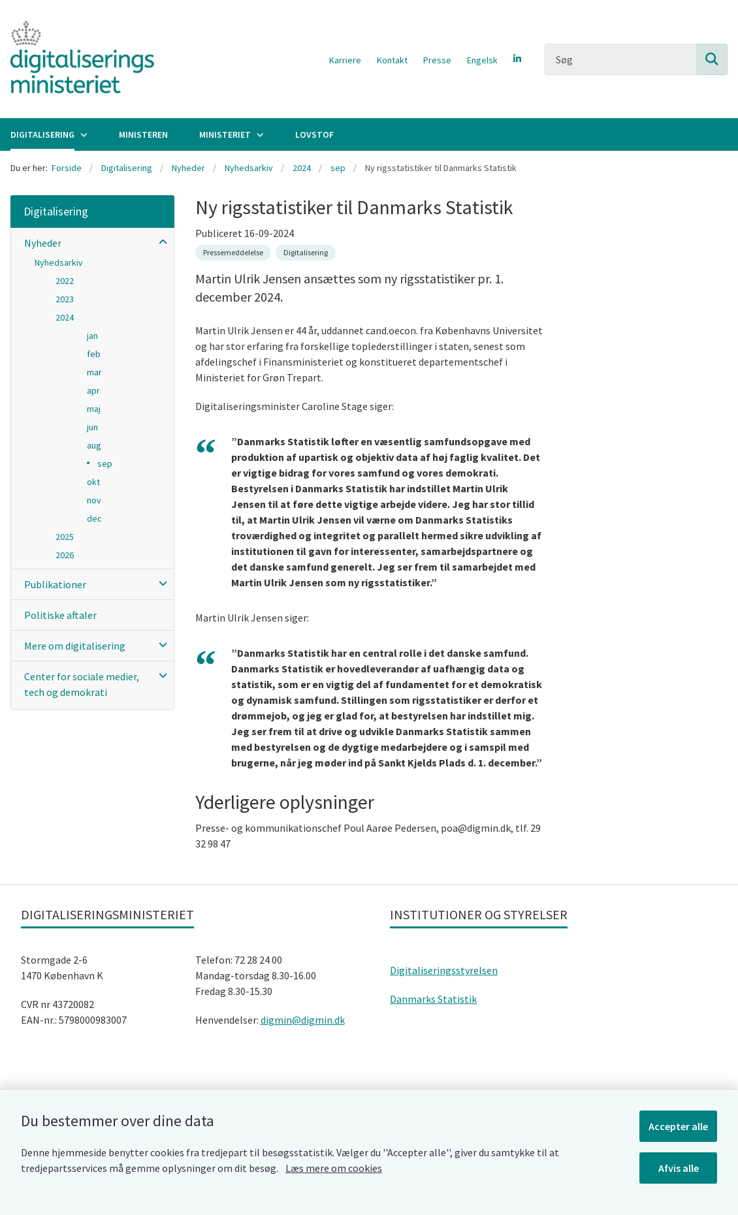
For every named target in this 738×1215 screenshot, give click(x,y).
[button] (159, 241)
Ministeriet (225, 134)
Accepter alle (678, 1126)
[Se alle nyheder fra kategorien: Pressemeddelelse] (233, 252)
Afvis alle (678, 1168)
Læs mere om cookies (333, 1168)
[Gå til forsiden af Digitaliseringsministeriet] (77, 59)
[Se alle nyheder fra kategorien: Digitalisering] (306, 252)
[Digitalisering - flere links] (82, 134)
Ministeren (143, 134)
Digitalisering (42, 134)
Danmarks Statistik (433, 998)
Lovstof (314, 134)
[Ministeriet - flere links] (258, 134)
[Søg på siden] (712, 59)
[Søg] (636, 59)
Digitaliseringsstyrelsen (444, 970)
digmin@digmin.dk (303, 1019)
